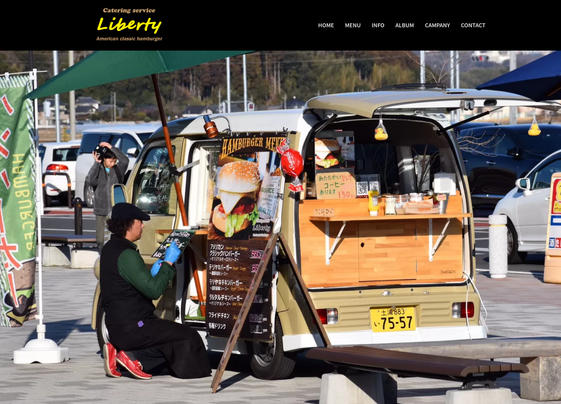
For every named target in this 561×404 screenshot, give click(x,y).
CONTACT (473, 25)
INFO (378, 25)
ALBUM (404, 25)
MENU (353, 25)
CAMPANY (437, 25)
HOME (326, 25)
